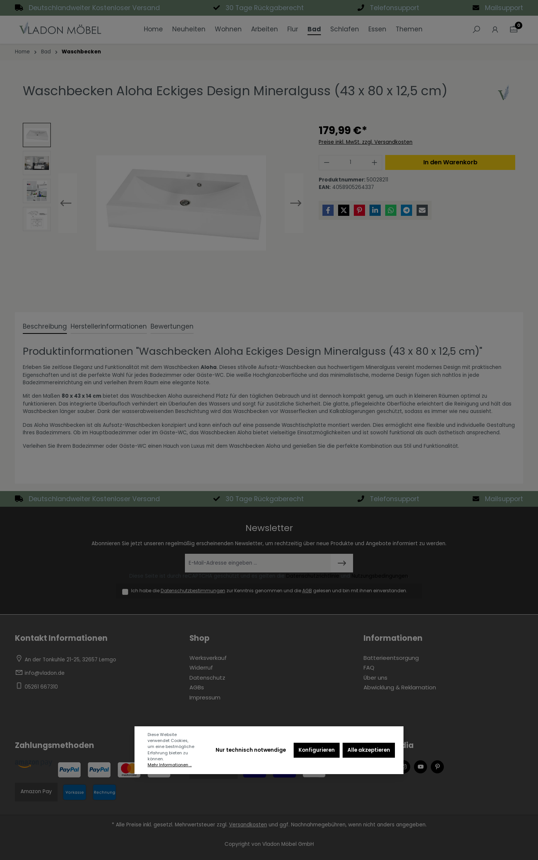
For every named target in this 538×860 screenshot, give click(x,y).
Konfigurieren (317, 750)
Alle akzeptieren (368, 750)
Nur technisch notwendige (251, 750)
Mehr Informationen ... (170, 765)
